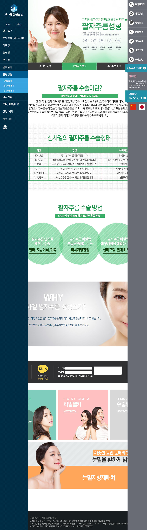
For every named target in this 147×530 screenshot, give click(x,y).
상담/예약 (8, 111)
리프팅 (6, 45)
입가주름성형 (8, 90)
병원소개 (7, 31)
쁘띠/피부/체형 (11, 104)
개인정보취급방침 (49, 517)
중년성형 (7, 74)
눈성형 (6, 52)
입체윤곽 (7, 67)
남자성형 (7, 97)
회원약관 (34, 517)
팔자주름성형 (8, 85)
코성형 (6, 60)
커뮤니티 (7, 119)
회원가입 (18, 24)
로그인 (8, 24)
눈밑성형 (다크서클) (13, 38)
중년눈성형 (8, 80)
